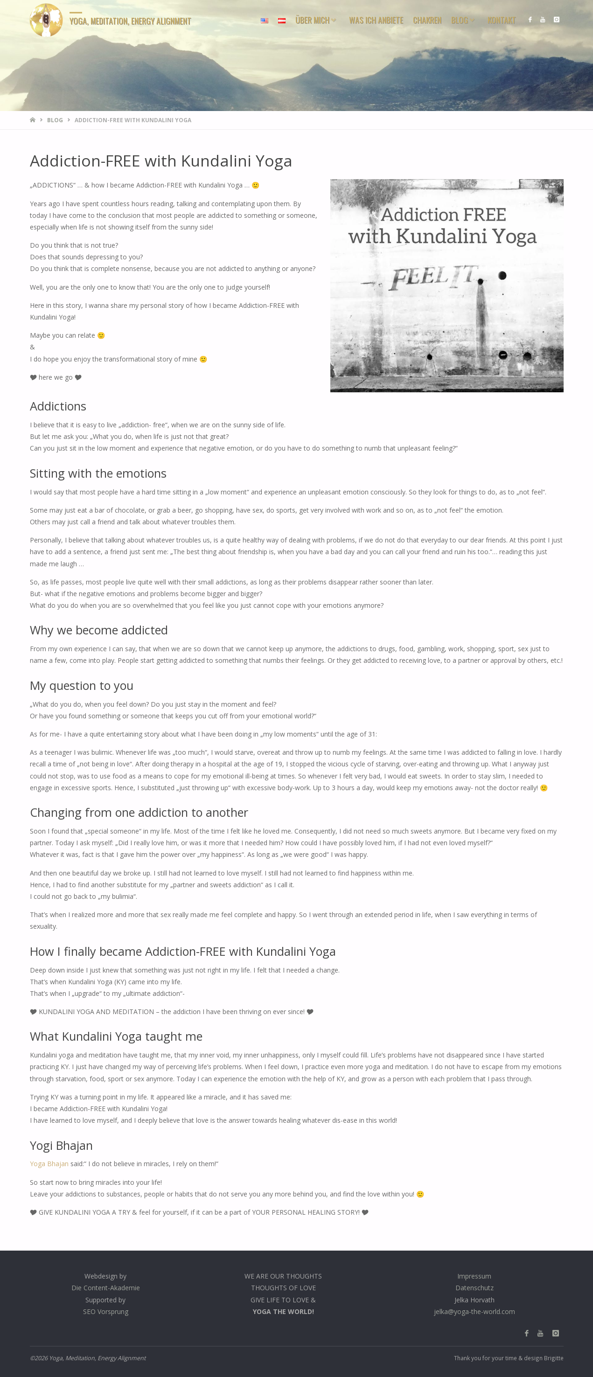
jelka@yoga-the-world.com (474, 1311)
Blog (55, 120)
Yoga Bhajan (49, 1164)
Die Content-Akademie (105, 1288)
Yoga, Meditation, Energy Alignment (132, 20)
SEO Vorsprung (105, 1311)
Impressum (474, 1276)
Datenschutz (474, 1288)
